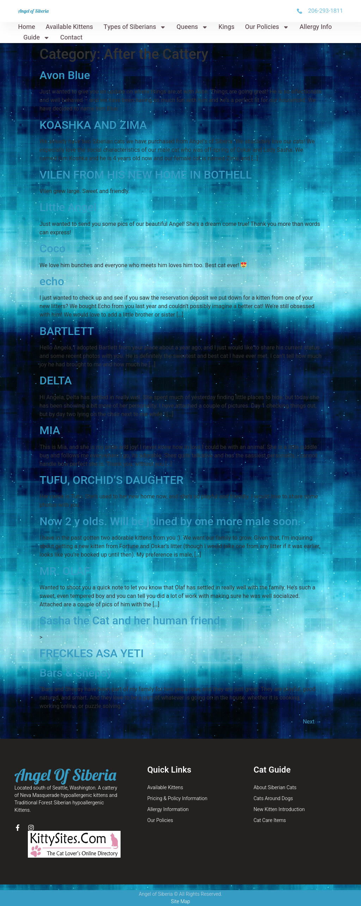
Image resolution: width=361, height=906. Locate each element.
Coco (52, 248)
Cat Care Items (269, 820)
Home (26, 27)
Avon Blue (64, 75)
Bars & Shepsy (75, 672)
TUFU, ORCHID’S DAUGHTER (111, 480)
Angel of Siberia (33, 11)
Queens (192, 27)
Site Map (180, 901)
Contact (71, 37)
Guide (36, 37)
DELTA (55, 380)
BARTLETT (66, 331)
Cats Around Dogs (273, 798)
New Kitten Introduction (279, 809)
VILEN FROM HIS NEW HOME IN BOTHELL (145, 174)
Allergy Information (168, 809)
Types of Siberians (135, 27)
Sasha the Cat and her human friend (129, 620)
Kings (226, 27)
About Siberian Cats (274, 787)
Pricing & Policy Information (177, 798)
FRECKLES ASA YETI (91, 653)
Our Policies (267, 27)
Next (312, 721)
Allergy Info (316, 27)
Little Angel (68, 207)
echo (51, 281)
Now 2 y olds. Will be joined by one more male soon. (170, 521)
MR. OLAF (64, 571)
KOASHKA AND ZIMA (93, 125)
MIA (49, 430)
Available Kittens (69, 27)
